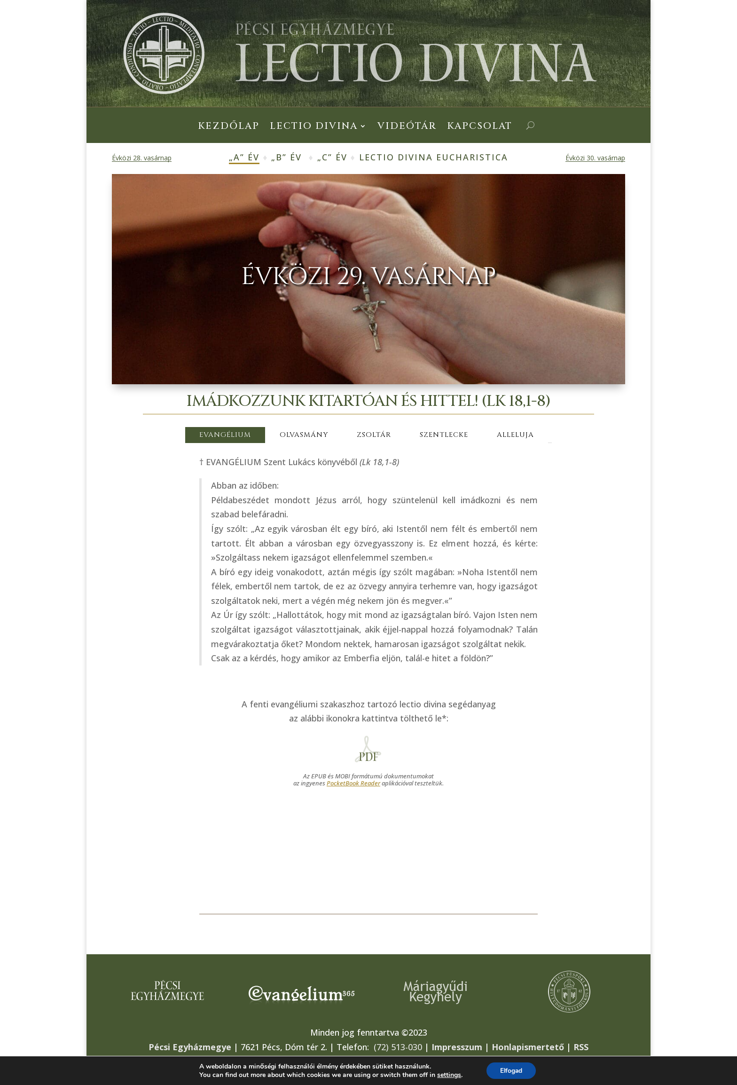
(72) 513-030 (398, 1047)
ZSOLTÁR (374, 435)
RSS (580, 1047)
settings (448, 1074)
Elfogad (511, 1070)
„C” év (332, 157)
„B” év (286, 157)
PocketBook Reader (353, 783)
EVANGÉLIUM (225, 435)
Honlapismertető (528, 1047)
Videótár (407, 127)
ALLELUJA (515, 435)
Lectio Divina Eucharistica (433, 157)
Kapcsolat (479, 127)
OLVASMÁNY (304, 435)
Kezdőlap (228, 127)
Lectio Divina (314, 127)
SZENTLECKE (444, 435)
